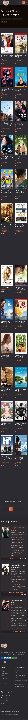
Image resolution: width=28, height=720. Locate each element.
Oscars (2, 703)
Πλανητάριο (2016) (6, 287)
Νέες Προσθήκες (5, 700)
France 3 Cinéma (17, 19)
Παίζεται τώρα (4, 697)
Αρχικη (3, 19)
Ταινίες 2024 (4, 683)
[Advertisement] (14, 249)
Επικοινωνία (4, 714)
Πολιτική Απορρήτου (13, 714)
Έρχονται (6, 695)
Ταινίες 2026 (4, 678)
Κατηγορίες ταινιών (5, 671)
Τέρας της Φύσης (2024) (18, 565)
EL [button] (19, 2)
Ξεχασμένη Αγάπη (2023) (18, 527)
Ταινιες (9, 19)
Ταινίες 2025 (4, 681)
